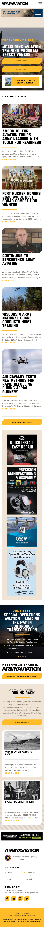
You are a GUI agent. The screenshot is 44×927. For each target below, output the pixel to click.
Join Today (22, 69)
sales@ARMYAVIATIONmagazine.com (25, 892)
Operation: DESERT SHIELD (19, 802)
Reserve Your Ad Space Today (22, 676)
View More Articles (22, 422)
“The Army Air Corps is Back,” (18, 753)
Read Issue (22, 61)
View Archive (22, 722)
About (29, 876)
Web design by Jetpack (29, 915)
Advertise (30, 879)
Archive (10, 876)
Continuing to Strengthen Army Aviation (18, 259)
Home (10, 872)
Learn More (9, 159)
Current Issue (31, 872)
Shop (9, 879)
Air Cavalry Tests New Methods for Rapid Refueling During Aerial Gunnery (19, 384)
